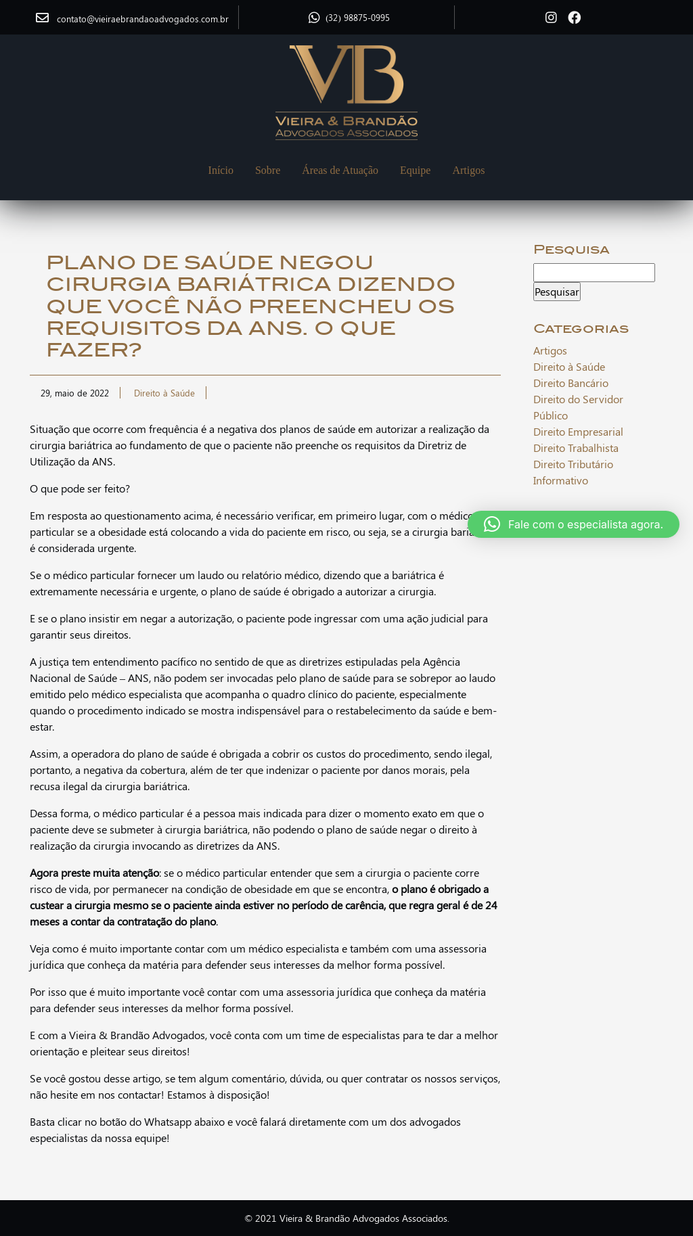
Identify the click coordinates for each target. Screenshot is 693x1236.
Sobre (267, 170)
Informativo (560, 480)
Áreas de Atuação (340, 170)
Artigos (468, 170)
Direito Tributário (573, 464)
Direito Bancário (570, 382)
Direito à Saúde (164, 392)
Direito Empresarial (578, 431)
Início (220, 170)
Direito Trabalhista (576, 447)
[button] (573, 524)
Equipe (415, 170)
